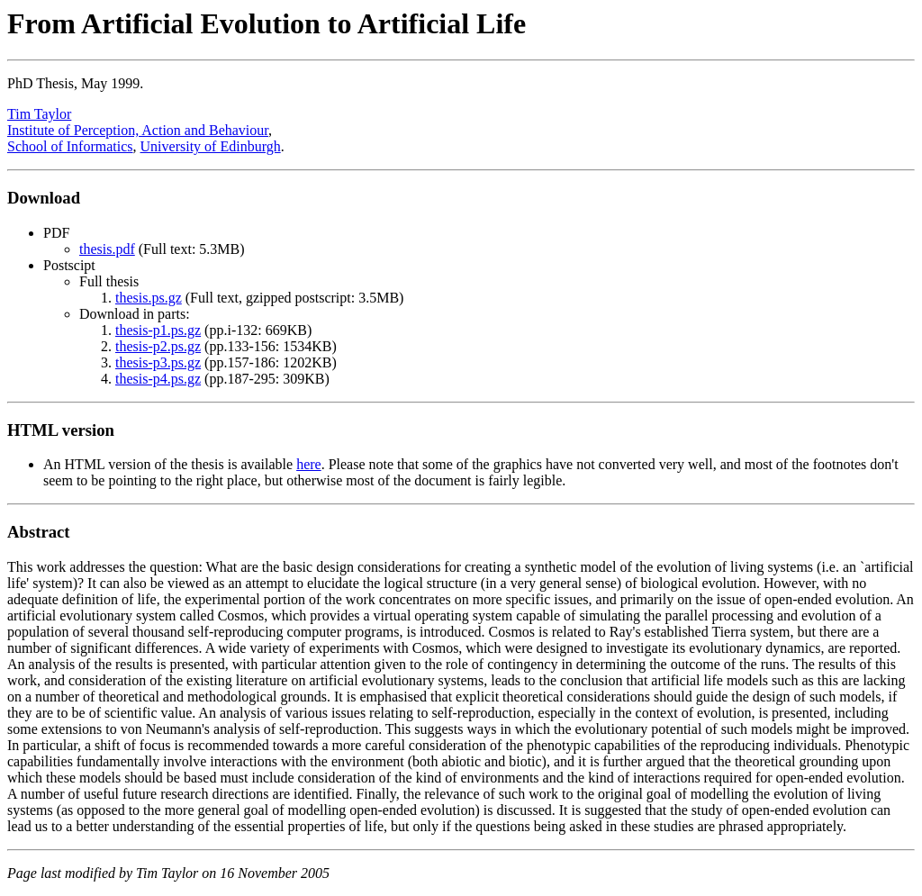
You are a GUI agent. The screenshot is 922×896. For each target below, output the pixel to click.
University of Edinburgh (210, 146)
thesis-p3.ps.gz (158, 362)
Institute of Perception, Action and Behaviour (137, 130)
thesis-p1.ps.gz (158, 330)
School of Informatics (70, 146)
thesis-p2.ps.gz (158, 346)
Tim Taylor (39, 114)
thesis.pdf (107, 249)
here (308, 464)
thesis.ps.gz (148, 297)
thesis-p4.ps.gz (158, 378)
